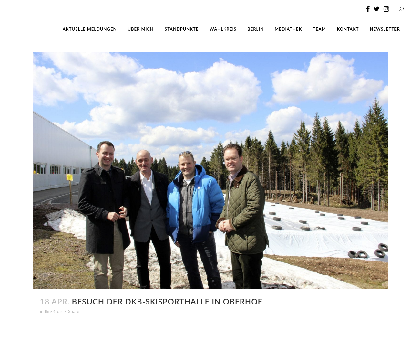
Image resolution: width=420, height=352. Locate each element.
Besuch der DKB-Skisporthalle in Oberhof (167, 301)
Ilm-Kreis (53, 311)
